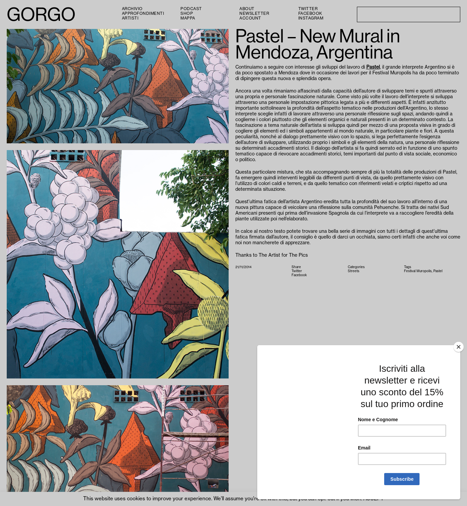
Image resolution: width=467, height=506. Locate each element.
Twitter (308, 9)
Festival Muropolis (418, 271)
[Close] (459, 347)
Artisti (130, 18)
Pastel (373, 67)
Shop (186, 13)
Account (250, 18)
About (247, 9)
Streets (353, 271)
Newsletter (254, 13)
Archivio (132, 9)
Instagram (311, 18)
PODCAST (191, 9)
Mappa (187, 18)
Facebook (310, 13)
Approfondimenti (143, 13)
